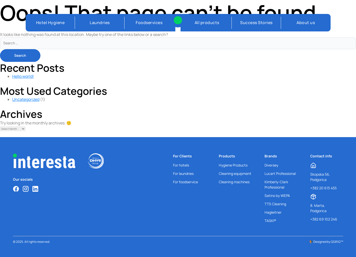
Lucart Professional (280, 173)
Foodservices (149, 22)
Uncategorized (25, 99)
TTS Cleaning (275, 203)
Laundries (100, 22)
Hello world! (23, 76)
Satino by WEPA (277, 195)
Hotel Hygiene (50, 22)
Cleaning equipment (235, 173)
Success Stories (256, 22)
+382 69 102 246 (323, 219)
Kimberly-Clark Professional (276, 184)
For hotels (181, 165)
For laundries (183, 173)
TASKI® (270, 220)
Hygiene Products (233, 165)
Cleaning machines (234, 181)
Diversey (271, 165)
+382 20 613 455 (323, 188)
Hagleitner (273, 212)
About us (306, 22)
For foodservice (185, 181)
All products (207, 22)
